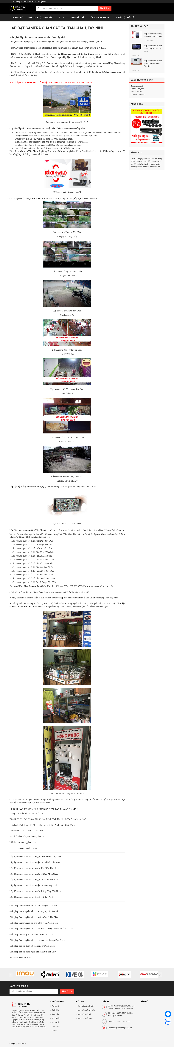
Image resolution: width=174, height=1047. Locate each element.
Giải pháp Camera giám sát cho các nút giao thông (32, 940)
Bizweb (23, 1044)
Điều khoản (56, 1018)
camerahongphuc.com (27, 848)
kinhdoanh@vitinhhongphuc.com (120, 1028)
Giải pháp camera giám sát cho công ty (27, 946)
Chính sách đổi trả (84, 1014)
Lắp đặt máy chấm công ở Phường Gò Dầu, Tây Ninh (153, 48)
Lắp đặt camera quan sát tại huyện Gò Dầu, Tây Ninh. (34, 885)
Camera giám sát (137, 86)
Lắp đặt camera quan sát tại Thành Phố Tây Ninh (31, 897)
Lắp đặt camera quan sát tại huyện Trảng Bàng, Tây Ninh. (35, 891)
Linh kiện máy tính (137, 89)
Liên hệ (54, 1030)
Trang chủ (55, 1006)
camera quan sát (35, 37)
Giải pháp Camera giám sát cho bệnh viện (28, 923)
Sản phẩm (55, 1014)
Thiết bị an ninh (136, 91)
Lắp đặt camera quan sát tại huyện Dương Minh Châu (34, 874)
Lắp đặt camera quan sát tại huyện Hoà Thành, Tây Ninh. (35, 862)
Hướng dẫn (56, 1022)
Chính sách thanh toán (85, 1006)
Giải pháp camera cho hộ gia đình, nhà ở (28, 952)
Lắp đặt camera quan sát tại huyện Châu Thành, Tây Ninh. (35, 856)
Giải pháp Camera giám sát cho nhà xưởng (29, 917)
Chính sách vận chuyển (86, 1010)
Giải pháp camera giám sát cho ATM (26, 934)
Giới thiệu (55, 1010)
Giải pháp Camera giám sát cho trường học (29, 911)
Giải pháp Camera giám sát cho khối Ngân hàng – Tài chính (36, 928)
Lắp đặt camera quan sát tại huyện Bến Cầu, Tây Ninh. (34, 879)
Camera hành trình (138, 94)
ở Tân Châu (54, 911)
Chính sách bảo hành (85, 1018)
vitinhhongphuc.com (113, 132)
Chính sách (56, 1026)
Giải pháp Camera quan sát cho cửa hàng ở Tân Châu (33, 905)
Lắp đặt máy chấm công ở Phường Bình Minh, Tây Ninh (153, 63)
